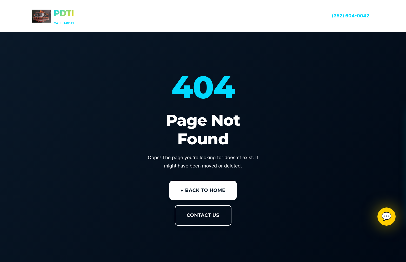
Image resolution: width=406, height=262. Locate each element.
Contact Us (203, 215)
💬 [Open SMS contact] (386, 216)
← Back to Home (203, 190)
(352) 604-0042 (350, 15)
